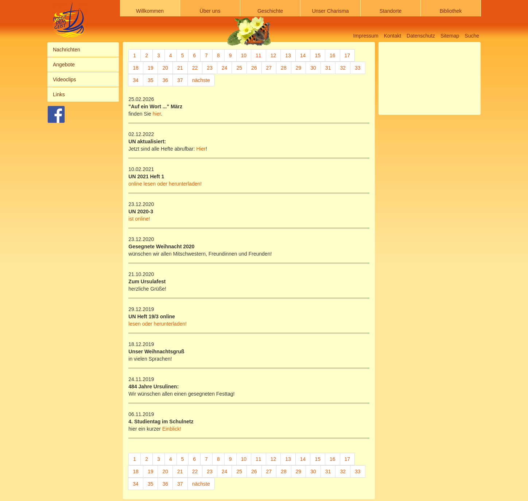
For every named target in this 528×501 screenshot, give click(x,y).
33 (358, 68)
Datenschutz (421, 36)
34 (136, 80)
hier (156, 114)
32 (343, 68)
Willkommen (150, 11)
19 (151, 68)
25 (239, 68)
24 (225, 68)
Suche (472, 36)
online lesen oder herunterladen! (165, 184)
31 (328, 68)
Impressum (365, 36)
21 (180, 68)
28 (284, 68)
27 (269, 68)
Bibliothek (451, 11)
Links (59, 94)
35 (151, 80)
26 (254, 68)
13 (288, 55)
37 (180, 80)
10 (244, 55)
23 (210, 68)
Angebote (64, 64)
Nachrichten (66, 50)
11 (258, 55)
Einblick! (171, 429)
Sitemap (449, 36)
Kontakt (392, 36)
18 (136, 68)
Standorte (391, 11)
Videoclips (64, 79)
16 (332, 55)
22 (195, 68)
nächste (201, 80)
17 (347, 55)
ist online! (139, 219)
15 (318, 55)
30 (313, 68)
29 (299, 68)
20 (165, 68)
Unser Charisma (330, 11)
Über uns (210, 11)
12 (273, 55)
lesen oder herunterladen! (157, 324)
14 (303, 55)
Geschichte (270, 11)
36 (165, 80)
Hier (201, 149)
